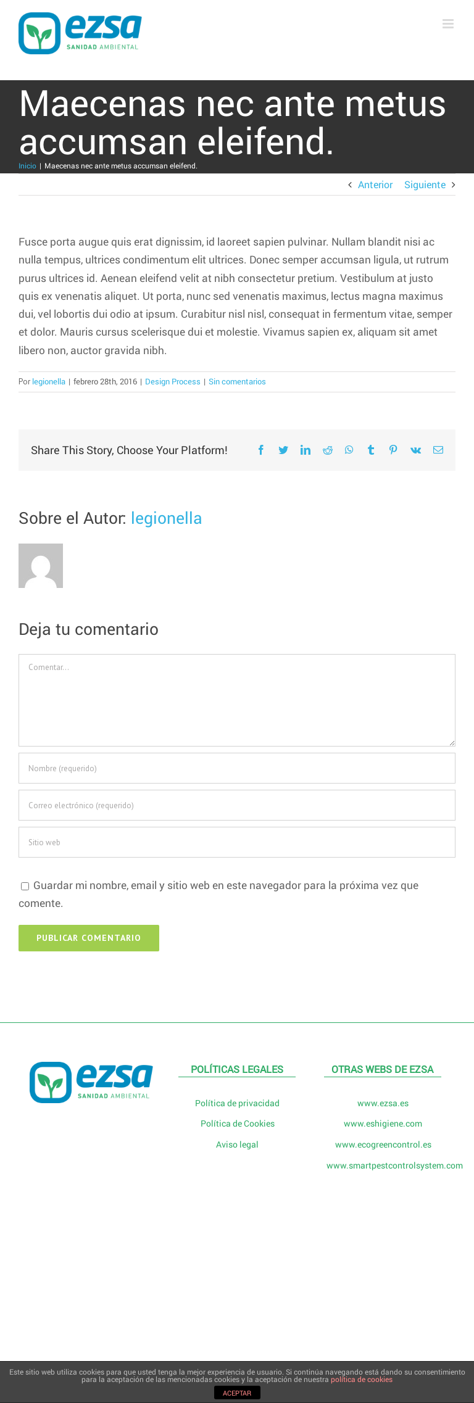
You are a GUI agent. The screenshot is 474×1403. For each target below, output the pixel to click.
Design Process (173, 381)
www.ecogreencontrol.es (383, 1144)
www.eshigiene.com (383, 1123)
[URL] (237, 842)
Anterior (375, 184)
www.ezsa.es (383, 1103)
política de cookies (362, 1379)
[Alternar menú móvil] (449, 23)
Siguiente (425, 184)
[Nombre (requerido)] (237, 768)
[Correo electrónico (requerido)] (237, 805)
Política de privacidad (237, 1103)
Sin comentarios (237, 381)
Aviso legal (237, 1144)
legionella (48, 381)
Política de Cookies (238, 1123)
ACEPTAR (237, 1392)
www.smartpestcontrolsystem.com (383, 1165)
